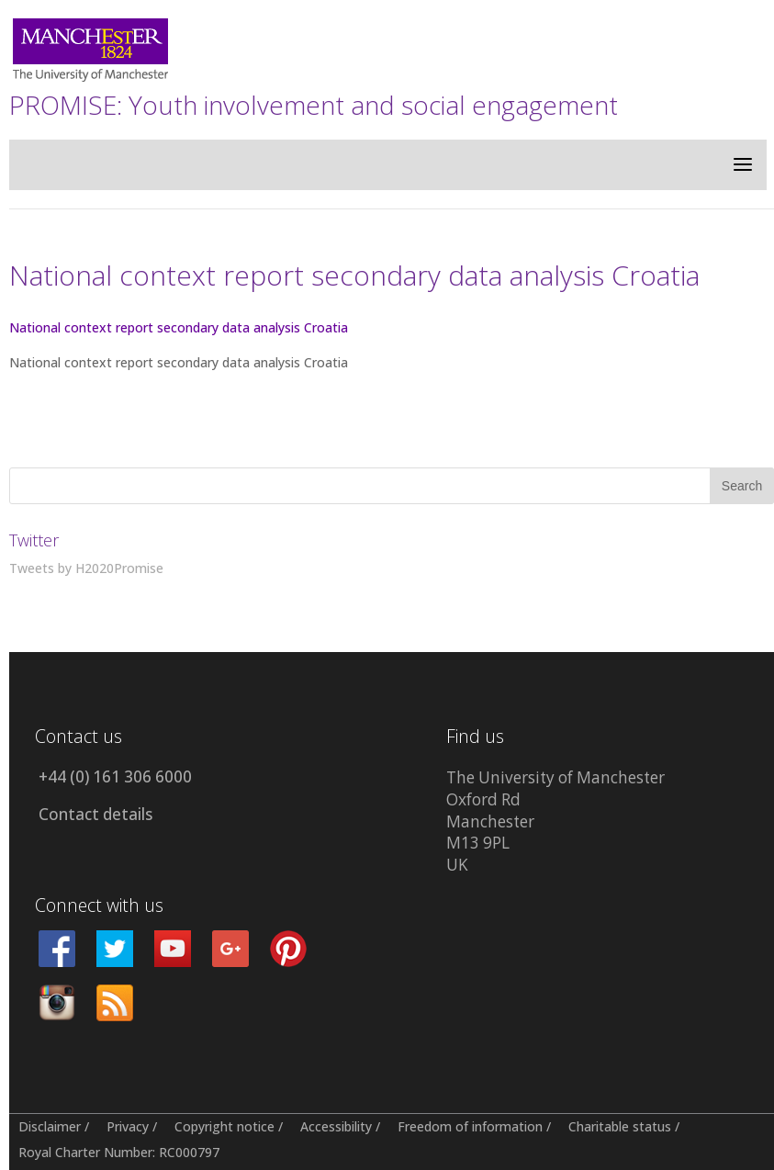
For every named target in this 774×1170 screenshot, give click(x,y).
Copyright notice (224, 1126)
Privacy (128, 1126)
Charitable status (619, 1126)
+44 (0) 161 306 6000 (115, 776)
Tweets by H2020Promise (86, 568)
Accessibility (336, 1126)
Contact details (95, 814)
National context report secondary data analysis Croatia (178, 327)
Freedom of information (470, 1126)
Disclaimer (49, 1126)
